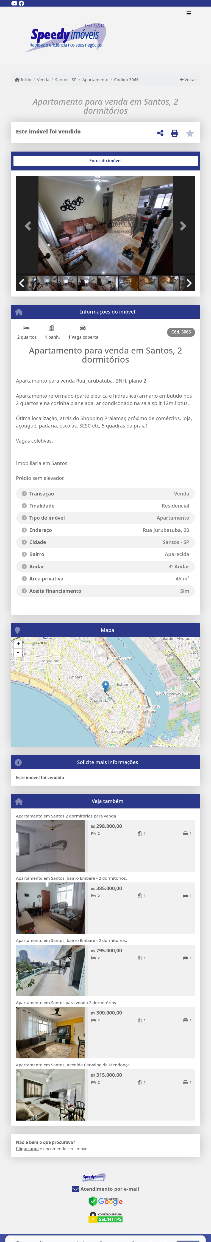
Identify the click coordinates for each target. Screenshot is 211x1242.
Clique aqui (27, 1148)
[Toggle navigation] (189, 14)
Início (23, 79)
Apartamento (95, 79)
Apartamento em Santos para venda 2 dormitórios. (66, 1002)
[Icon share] (14, 3)
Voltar (188, 79)
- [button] (18, 653)
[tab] (33, 161)
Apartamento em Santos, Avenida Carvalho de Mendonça (73, 1064)
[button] (29, 226)
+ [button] (18, 644)
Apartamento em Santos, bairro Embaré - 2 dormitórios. (71, 878)
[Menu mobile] (105, 36)
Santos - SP (66, 79)
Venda (43, 79)
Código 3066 (126, 79)
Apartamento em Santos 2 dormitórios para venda (66, 816)
